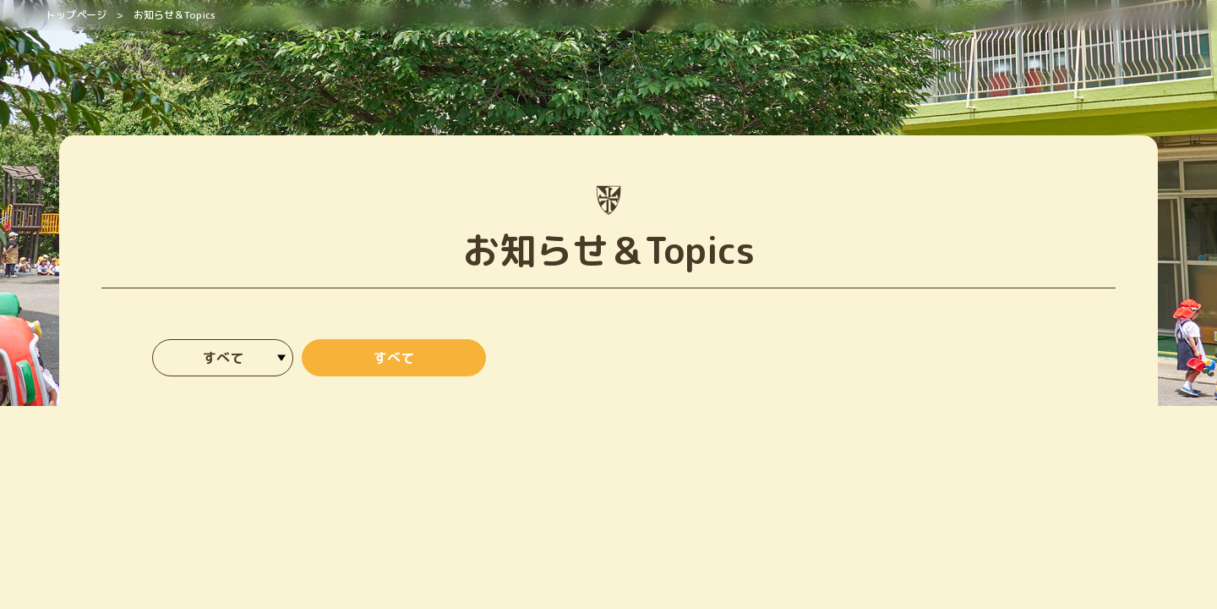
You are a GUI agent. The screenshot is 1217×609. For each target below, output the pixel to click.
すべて (394, 357)
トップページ (76, 15)
